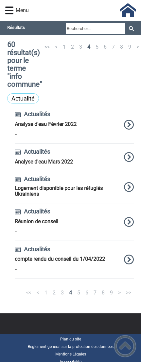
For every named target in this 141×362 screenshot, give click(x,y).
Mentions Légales (70, 354)
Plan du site (70, 339)
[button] (9, 11)
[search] (95, 28)
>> (128, 293)
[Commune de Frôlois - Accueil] (81, 10)
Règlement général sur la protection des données (71, 346)
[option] (74, 127)
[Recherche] (131, 29)
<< (47, 47)
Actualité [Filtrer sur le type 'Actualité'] (23, 98)
